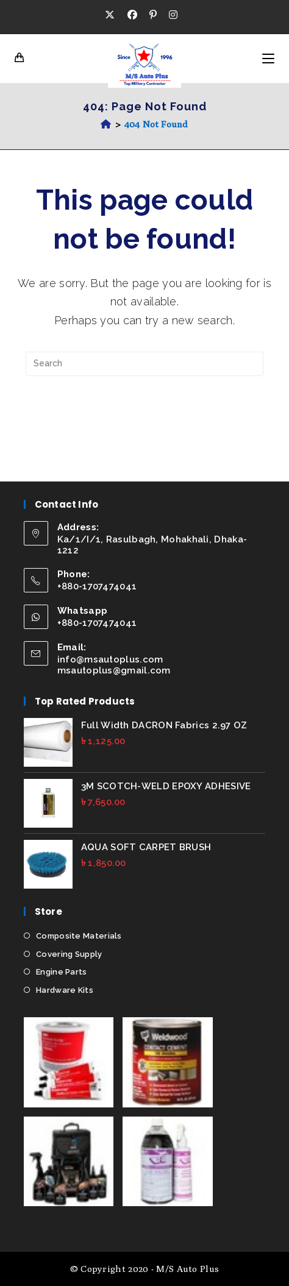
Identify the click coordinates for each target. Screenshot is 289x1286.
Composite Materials (79, 935)
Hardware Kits (64, 990)
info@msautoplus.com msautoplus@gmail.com (114, 665)
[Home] (106, 124)
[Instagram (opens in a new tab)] (173, 15)
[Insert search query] (144, 364)
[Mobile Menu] (268, 58)
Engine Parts (61, 971)
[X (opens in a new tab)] (113, 15)
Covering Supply (69, 954)
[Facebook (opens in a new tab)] (132, 15)
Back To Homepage (144, 413)
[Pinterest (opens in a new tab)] (153, 15)
